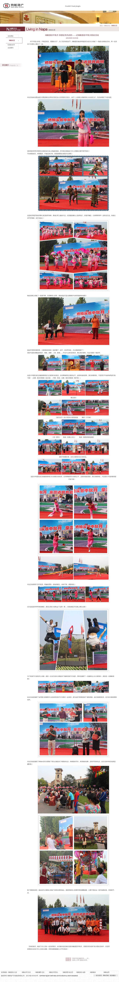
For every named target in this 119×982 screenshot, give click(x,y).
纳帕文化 (107, 25)
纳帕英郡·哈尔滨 (68, 972)
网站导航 (106, 975)
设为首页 (99, 975)
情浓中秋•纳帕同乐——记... (80, 958)
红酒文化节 (11, 45)
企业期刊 (10, 48)
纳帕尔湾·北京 (26, 972)
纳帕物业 (93, 972)
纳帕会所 (106, 972)
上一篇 (68, 958)
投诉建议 (113, 975)
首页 (101, 25)
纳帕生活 (12, 40)
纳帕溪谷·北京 (12, 972)
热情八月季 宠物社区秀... (80, 960)
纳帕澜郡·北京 (39, 972)
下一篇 (68, 960)
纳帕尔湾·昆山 (53, 972)
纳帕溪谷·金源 (80, 972)
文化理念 (10, 36)
